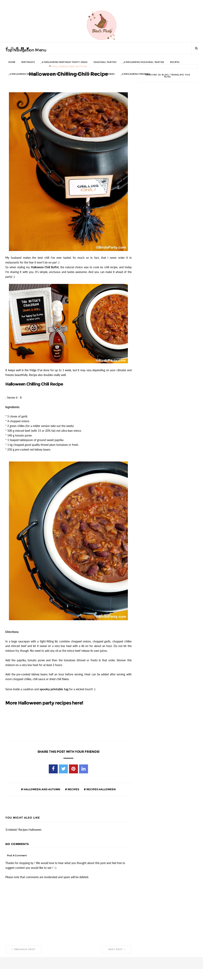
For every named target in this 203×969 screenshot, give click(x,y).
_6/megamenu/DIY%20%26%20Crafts (75, 74)
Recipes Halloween (101, 789)
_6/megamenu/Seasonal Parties (143, 62)
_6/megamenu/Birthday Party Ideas (64, 62)
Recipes (73, 789)
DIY (44, 74)
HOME (11, 62)
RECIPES (175, 62)
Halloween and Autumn (41, 789)
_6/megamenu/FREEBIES (135, 74)
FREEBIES (109, 74)
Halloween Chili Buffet (45, 267)
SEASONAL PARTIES (105, 62)
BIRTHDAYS (28, 62)
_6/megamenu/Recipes (22, 74)
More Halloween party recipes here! (44, 703)
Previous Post (23, 949)
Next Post (116, 949)
